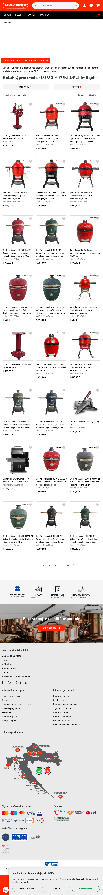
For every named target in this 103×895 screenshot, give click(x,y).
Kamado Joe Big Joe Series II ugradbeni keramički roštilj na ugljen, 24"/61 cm (85, 253)
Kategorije (24, 87)
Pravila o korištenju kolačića (66, 724)
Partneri (5, 659)
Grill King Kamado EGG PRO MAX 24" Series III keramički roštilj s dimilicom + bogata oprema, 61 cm (51, 482)
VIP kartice (7, 663)
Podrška (46, 15)
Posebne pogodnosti (11, 708)
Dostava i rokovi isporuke (65, 704)
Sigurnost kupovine (62, 708)
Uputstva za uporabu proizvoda (16, 704)
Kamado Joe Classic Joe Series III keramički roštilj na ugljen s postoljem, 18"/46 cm (16, 196)
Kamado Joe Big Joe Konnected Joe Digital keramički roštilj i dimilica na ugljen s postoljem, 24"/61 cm (85, 138)
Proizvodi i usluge (61, 695)
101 (67, 565)
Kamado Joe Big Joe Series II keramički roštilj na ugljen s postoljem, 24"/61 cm (82, 196)
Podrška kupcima (10, 716)
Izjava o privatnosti (62, 720)
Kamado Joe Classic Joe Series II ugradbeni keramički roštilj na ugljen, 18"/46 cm (51, 367)
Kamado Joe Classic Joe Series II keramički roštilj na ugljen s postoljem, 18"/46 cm (83, 310)
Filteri (75, 87)
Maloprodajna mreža (11, 655)
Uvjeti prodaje (59, 699)
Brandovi (6, 672)
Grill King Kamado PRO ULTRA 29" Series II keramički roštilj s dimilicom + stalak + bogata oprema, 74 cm (17, 253)
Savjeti (33, 15)
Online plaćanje (60, 712)
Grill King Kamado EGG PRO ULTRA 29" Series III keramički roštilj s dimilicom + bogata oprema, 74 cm (17, 310)
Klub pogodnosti (9, 668)
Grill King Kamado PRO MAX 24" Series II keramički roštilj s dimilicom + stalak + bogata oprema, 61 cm (17, 425)
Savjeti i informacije (11, 695)
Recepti (20, 15)
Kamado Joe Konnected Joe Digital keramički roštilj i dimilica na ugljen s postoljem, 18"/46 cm (51, 196)
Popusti (7, 15)
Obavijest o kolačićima (86, 879)
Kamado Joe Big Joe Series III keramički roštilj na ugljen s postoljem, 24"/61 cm (48, 138)
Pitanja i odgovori (10, 720)
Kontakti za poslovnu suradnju (16, 676)
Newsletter (7, 712)
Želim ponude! (49, 627)
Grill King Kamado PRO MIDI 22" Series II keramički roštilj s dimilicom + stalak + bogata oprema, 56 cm (50, 539)
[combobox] (87, 95)
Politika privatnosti (62, 716)
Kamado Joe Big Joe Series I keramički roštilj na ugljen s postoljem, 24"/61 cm (81, 367)
